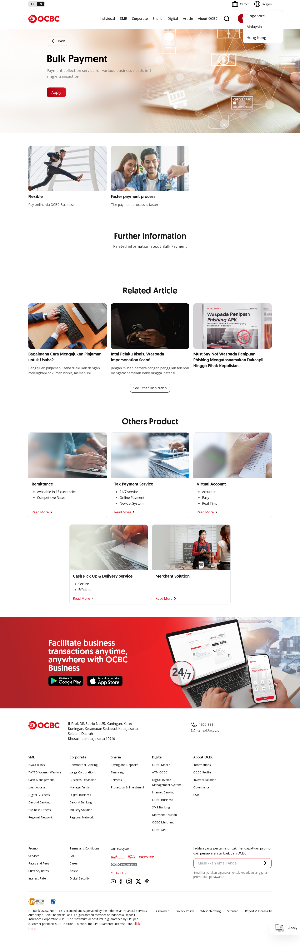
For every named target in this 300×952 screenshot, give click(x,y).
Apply (57, 92)
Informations (202, 765)
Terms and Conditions (84, 848)
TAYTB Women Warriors (44, 772)
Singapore (255, 15)
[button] (264, 863)
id (32, 4)
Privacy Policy (184, 911)
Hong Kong (256, 37)
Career (74, 863)
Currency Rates (38, 871)
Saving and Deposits (124, 765)
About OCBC (208, 18)
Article (188, 18)
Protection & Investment (127, 787)
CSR (196, 795)
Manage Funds (80, 787)
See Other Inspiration (150, 388)
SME (123, 18)
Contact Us (118, 873)
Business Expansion (83, 780)
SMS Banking (161, 807)
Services (116, 780)
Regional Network (40, 817)
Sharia (157, 18)
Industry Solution (81, 810)
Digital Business (39, 795)
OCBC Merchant (163, 822)
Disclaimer (162, 911)
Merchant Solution (164, 815)
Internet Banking (163, 792)
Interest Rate (37, 878)
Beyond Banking (39, 802)
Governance (201, 787)
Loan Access (36, 787)
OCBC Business (162, 800)
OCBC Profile (202, 772)
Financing (117, 772)
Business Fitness (39, 810)
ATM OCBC (160, 772)
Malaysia (254, 26)
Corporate (140, 18)
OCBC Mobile (161, 765)
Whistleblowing (210, 911)
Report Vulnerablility (258, 911)
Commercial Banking (84, 765)
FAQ (72, 856)
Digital (173, 18)
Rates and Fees (38, 863)
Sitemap (232, 911)
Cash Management (41, 780)
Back (57, 41)
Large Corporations (83, 772)
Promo (33, 848)
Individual (107, 18)
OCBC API (159, 830)
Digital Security (80, 878)
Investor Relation (204, 780)
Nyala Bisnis (36, 765)
